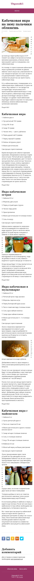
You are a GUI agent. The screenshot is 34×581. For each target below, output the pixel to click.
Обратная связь (12, 569)
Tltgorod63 (17, 4)
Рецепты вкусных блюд (15, 31)
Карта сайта (23, 569)
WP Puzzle (20, 577)
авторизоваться (17, 559)
